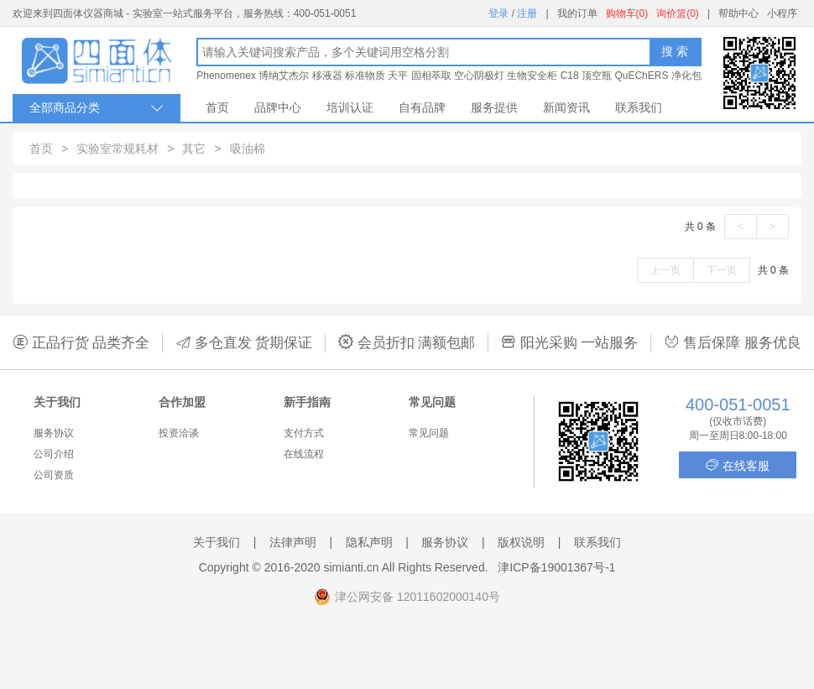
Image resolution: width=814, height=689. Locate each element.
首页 (217, 107)
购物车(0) (627, 13)
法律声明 (292, 542)
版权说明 (521, 542)
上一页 (665, 270)
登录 (498, 13)
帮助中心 (738, 13)
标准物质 (365, 75)
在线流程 (304, 454)
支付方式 (304, 433)
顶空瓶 (597, 75)
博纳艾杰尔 (283, 75)
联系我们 (638, 107)
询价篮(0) (677, 13)
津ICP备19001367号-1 (556, 567)
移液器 (327, 75)
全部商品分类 (96, 108)
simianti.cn (351, 567)
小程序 (782, 13)
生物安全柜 (532, 75)
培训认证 (349, 107)
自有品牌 (422, 107)
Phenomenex (226, 75)
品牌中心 (277, 107)
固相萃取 (431, 75)
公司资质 (54, 475)
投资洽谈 (179, 433)
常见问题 (429, 433)
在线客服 (738, 465)
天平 (398, 75)
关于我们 (216, 542)
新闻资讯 (566, 107)
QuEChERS (641, 75)
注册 (527, 13)
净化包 (686, 75)
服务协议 (54, 433)
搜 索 (674, 51)
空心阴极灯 (479, 75)
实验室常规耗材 (117, 148)
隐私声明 (369, 542)
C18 (570, 75)
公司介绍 (54, 454)
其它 (194, 148)
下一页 (722, 270)
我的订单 (577, 13)
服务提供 (494, 107)
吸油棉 (247, 148)
